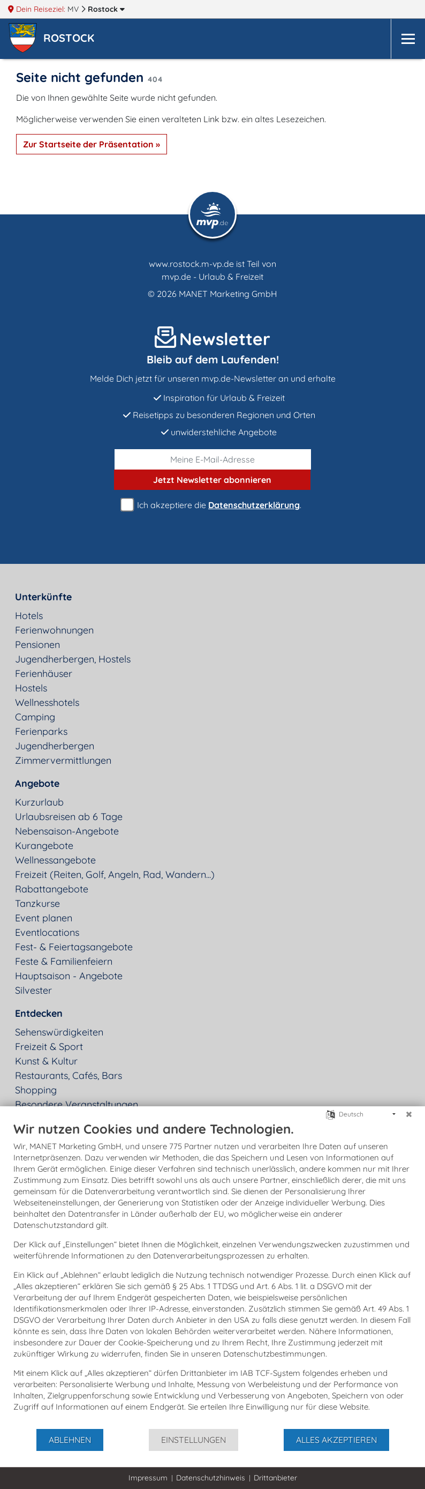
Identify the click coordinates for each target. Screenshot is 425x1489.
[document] (212, 1274)
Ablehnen (70, 1439)
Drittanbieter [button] (275, 1478)
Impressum (148, 1478)
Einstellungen (193, 1439)
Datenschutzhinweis (210, 1478)
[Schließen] (409, 1114)
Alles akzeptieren (336, 1439)
